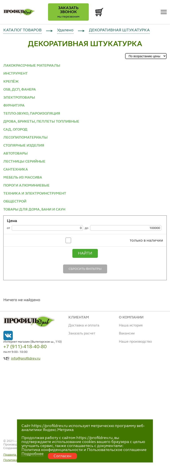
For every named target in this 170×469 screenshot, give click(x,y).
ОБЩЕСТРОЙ (14, 201)
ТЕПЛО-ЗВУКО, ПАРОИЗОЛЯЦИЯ (31, 113)
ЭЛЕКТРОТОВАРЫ (19, 97)
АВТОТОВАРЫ (15, 153)
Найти (85, 253)
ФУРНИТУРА (14, 105)
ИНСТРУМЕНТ (15, 74)
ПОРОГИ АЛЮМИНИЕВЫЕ (26, 185)
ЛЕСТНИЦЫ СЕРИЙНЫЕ (24, 161)
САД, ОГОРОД (15, 129)
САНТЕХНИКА (15, 169)
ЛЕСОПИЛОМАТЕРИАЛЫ (25, 137)
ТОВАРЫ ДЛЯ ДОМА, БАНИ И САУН (34, 209)
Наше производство (135, 342)
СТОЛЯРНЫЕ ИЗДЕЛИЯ (23, 145)
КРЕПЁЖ (11, 81)
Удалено (65, 30)
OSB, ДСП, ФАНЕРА (19, 89)
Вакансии (127, 333)
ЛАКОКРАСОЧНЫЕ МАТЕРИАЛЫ (31, 66)
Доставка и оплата (83, 325)
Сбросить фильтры (85, 268)
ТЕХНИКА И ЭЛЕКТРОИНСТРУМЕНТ (34, 193)
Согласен (62, 456)
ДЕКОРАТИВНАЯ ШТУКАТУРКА (119, 30)
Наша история (131, 325)
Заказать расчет (81, 333)
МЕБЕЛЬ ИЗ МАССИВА (22, 177)
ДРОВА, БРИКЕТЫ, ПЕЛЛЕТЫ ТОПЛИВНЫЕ (41, 121)
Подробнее (32, 454)
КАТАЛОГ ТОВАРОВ (22, 30)
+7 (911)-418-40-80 (25, 346)
